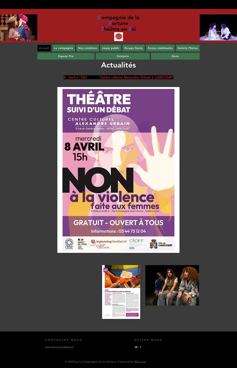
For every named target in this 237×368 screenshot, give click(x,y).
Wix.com (140, 361)
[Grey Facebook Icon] (140, 347)
